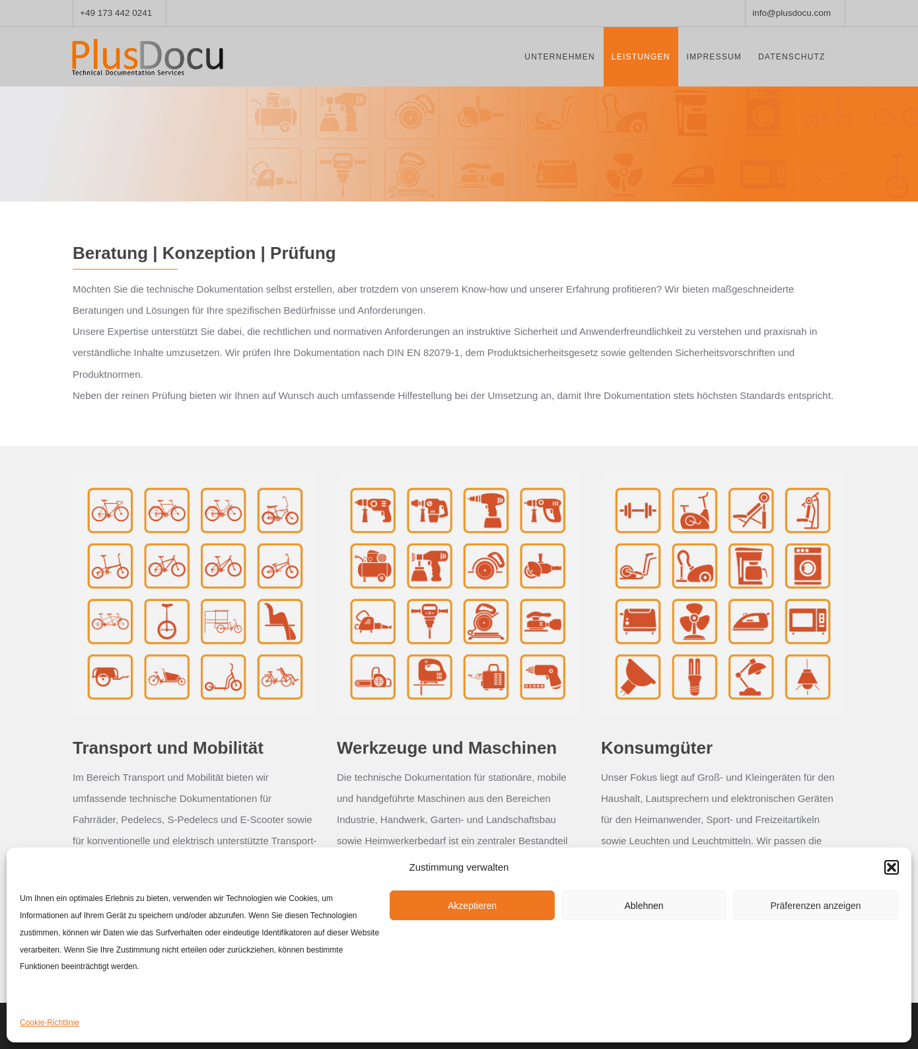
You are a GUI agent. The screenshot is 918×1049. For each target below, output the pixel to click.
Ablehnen (643, 905)
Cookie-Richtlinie (49, 1022)
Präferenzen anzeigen (816, 905)
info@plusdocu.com (791, 13)
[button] (891, 867)
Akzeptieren (472, 905)
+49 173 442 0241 (116, 13)
